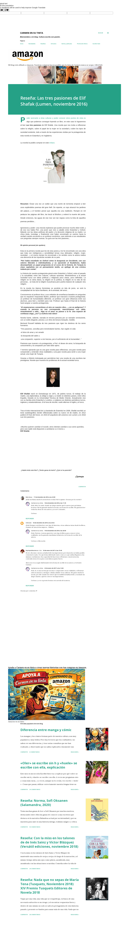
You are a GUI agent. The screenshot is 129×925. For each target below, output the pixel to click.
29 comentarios (34, 868)
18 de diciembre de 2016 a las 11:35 (55, 503)
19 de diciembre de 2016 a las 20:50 (55, 530)
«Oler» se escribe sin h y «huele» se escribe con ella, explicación (48, 765)
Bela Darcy (29, 497)
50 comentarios (34, 827)
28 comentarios (34, 914)
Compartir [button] (82, 486)
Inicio (21, 44)
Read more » (75, 752)
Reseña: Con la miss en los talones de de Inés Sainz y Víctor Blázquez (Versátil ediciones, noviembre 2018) (49, 842)
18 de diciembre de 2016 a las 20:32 (43, 523)
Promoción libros (82, 44)
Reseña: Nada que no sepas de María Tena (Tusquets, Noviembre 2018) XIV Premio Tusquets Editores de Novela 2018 (49, 886)
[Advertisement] (50, 644)
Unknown (28, 523)
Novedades (32, 44)
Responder (30, 519)
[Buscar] (100, 33)
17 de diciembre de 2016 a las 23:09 (44, 497)
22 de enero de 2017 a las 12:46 (53, 568)
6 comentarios (34, 752)
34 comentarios (34, 789)
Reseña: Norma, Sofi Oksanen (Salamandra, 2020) (44, 802)
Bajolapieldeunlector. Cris (34, 550)
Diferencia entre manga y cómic (45, 730)
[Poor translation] (6, 10)
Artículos (53, 44)
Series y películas (66, 44)
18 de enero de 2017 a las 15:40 (52, 550)
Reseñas (43, 44)
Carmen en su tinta (31, 32)
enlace (51, 143)
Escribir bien (96, 44)
